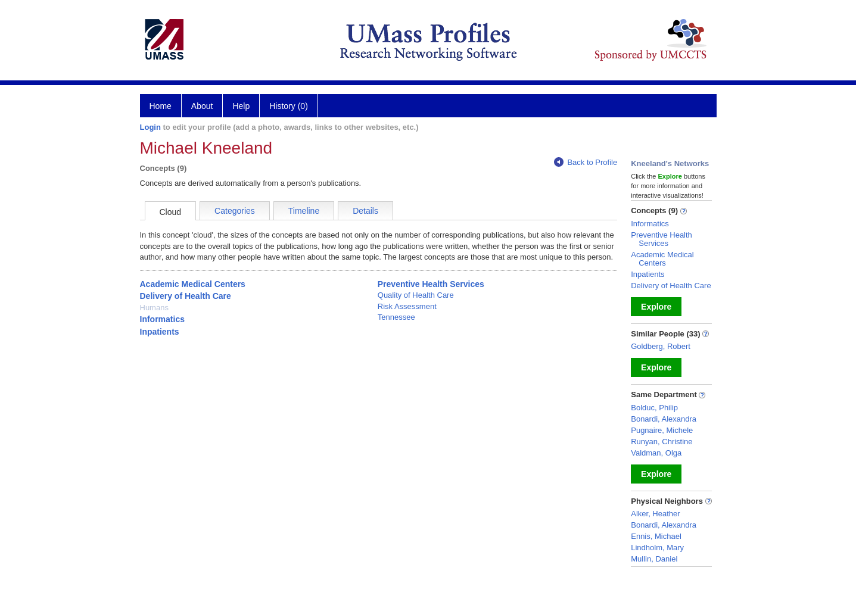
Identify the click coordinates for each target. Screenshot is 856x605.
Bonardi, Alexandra (663, 418)
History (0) (288, 106)
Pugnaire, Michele (662, 430)
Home (161, 106)
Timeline (303, 211)
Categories (234, 211)
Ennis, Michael (656, 536)
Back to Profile (585, 162)
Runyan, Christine (661, 441)
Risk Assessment (407, 306)
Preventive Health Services (431, 284)
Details (365, 211)
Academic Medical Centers (192, 284)
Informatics (162, 319)
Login (150, 127)
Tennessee (396, 317)
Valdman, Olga (656, 452)
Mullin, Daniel (654, 558)
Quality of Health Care (416, 295)
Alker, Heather (655, 513)
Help (241, 106)
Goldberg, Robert (660, 346)
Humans (154, 307)
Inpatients (159, 331)
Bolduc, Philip (654, 407)
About (202, 106)
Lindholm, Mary (657, 547)
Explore (656, 306)
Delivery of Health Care (185, 296)
